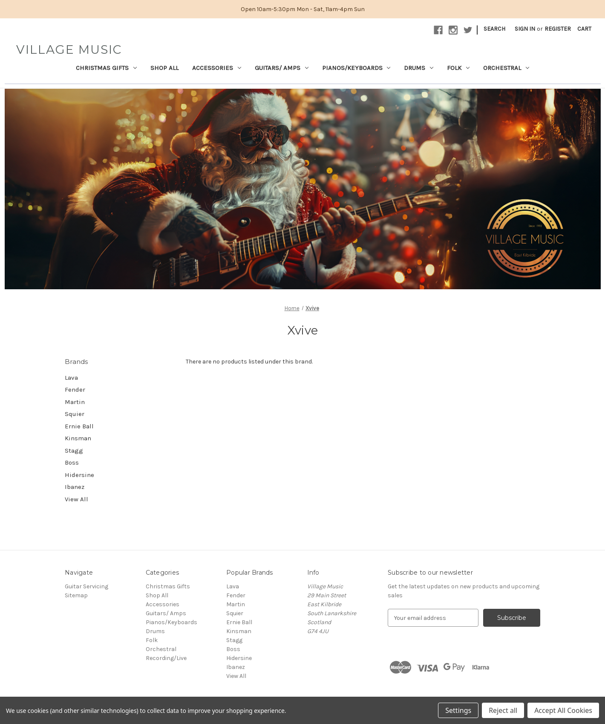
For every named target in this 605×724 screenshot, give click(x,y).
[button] (303, 188)
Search (494, 28)
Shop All (164, 68)
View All (76, 499)
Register (557, 28)
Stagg (74, 450)
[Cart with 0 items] (584, 28)
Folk (458, 68)
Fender (75, 389)
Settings (458, 710)
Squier (74, 414)
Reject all (503, 710)
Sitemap (76, 595)
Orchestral (506, 68)
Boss (72, 462)
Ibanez (74, 487)
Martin (75, 402)
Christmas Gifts (106, 68)
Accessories (216, 68)
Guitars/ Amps (281, 68)
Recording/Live (166, 658)
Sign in (525, 28)
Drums (418, 68)
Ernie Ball (79, 426)
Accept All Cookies (563, 710)
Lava (71, 377)
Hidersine (79, 475)
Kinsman (78, 438)
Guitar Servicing (86, 586)
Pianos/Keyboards (356, 68)
